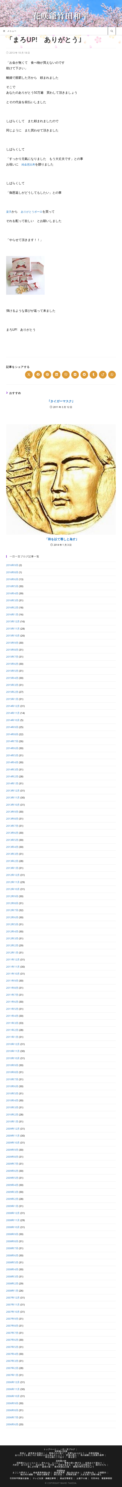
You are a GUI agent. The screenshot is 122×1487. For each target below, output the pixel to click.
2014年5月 (12, 755)
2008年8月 (12, 1241)
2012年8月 (12, 903)
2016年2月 (12, 607)
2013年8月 (12, 818)
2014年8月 (12, 734)
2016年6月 (12, 579)
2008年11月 (13, 1220)
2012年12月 (13, 875)
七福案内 (102, 1472)
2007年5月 (12, 1347)
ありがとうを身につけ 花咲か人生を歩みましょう (38, 1455)
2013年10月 (13, 804)
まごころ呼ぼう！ (21, 1472)
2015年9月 (12, 642)
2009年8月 (12, 1156)
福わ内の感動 (26, 1474)
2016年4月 (12, 593)
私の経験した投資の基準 (92, 1455)
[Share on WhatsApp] (112, 375)
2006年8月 (12, 1410)
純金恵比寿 (29, 164)
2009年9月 (12, 1149)
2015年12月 (13, 621)
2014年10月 (13, 720)
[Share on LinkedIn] (56, 375)
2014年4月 (12, 762)
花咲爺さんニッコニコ (27, 1462)
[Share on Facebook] (38, 375)
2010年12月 (13, 1044)
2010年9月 (12, 1065)
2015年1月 (12, 699)
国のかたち (101, 1464)
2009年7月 (12, 1163)
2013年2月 (12, 861)
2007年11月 (13, 1304)
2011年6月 (12, 1001)
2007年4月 (12, 1354)
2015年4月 (12, 678)
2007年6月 (12, 1339)
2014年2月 (12, 776)
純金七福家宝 (43, 1474)
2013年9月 (12, 811)
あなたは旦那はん (83, 1464)
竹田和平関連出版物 (19, 1478)
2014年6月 (12, 748)
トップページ (50, 1449)
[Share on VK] (75, 375)
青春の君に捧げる (72, 1462)
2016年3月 (12, 600)
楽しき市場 (33, 1466)
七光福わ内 (88, 1472)
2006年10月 (13, 1396)
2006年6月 (12, 1424)
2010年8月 (12, 1072)
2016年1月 (12, 614)
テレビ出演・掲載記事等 (44, 1478)
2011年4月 (12, 1016)
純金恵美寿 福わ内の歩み (66, 1472)
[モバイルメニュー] (10, 31)
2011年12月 (13, 959)
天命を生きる (64, 1464)
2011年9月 (12, 980)
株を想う (72, 1457)
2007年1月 (12, 1375)
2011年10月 (13, 973)
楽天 (9, 211)
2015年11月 (13, 628)
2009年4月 (12, 1185)
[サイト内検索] (111, 31)
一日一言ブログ (67, 1449)
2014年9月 (12, 727)
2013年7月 (12, 825)
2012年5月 (12, 924)
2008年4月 (12, 1269)
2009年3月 (12, 1192)
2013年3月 (12, 854)
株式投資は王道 (61, 1466)
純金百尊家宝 (66, 1478)
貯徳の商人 (71, 1455)
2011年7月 (12, 994)
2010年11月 (13, 1051)
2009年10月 (13, 1142)
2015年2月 (12, 692)
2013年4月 (12, 847)
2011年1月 (12, 1037)
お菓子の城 (82, 1478)
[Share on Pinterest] (47, 375)
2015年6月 (12, 664)
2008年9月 (12, 1234)
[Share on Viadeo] (103, 375)
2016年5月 (12, 586)
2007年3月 (12, 1361)
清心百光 (58, 1474)
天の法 (51, 1464)
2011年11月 (13, 966)
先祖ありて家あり (93, 1462)
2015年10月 (13, 635)
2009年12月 (13, 1128)
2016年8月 (12, 572)
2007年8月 (12, 1325)
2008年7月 (12, 1248)
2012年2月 (12, 945)
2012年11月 (13, 882)
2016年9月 (12, 565)
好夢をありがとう (76, 1453)
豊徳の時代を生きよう (83, 1466)
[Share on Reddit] (84, 375)
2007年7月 (12, 1333)
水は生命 (40, 1464)
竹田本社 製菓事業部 (101, 1478)
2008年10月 (13, 1227)
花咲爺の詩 (61, 1461)
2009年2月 (12, 1199)
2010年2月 (12, 1114)
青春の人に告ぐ (56, 1453)
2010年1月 (12, 1121)
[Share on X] (29, 375)
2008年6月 (12, 1255)
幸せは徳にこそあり (54, 1457)
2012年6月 (12, 917)
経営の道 (46, 1466)
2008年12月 (13, 1213)
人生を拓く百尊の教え (91, 1474)
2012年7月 (12, 910)
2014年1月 (12, 783)
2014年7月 (12, 741)
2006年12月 (13, 1382)
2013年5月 (12, 840)
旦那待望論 (94, 1453)
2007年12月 (13, 1297)
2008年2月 (12, 1283)
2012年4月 (12, 931)
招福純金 (61, 1470)
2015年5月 (12, 670)
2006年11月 (13, 1389)
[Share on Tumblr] (93, 375)
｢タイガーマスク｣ (61, 401)
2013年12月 (13, 790)
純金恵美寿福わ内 (41, 1472)
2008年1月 (12, 1290)
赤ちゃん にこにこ (51, 1462)
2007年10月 (13, 1311)
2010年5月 (12, 1093)
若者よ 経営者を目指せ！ (32, 1453)
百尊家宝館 (71, 1474)
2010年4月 (12, 1100)
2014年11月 (13, 713)
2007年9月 (12, 1318)
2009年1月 (12, 1206)
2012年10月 (13, 889)
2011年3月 (12, 1023)
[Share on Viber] (66, 375)
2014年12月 (13, 706)
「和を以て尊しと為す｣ (61, 539)
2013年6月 (12, 832)
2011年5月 (12, 1009)
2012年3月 (12, 938)
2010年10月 (13, 1058)
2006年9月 (12, 1403)
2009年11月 (13, 1135)
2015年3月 (12, 685)
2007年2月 (12, 1368)
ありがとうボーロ (34, 211)
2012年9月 (12, 896)
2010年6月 (12, 1086)
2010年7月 (12, 1079)
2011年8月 (12, 987)
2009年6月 (12, 1171)
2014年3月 (12, 769)
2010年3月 (12, 1107)
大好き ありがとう (22, 1464)
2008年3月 (12, 1276)
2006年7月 (12, 1417)
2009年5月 (12, 1177)
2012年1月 (12, 952)
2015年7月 (12, 656)
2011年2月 (12, 1030)
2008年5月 (12, 1262)
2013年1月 (12, 868)
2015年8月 (12, 649)
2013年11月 (13, 797)
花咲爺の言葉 (61, 1451)
